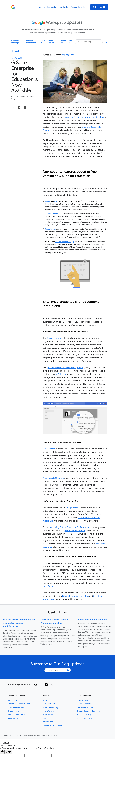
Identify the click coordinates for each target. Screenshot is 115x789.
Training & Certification (52, 725)
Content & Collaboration (31, 42)
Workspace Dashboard (18, 715)
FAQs (45, 718)
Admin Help (13, 700)
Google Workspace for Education (23, 96)
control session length (64, 242)
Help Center (64, 7)
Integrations (48, 722)
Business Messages (85, 715)
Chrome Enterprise (85, 707)
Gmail (47, 201)
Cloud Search (49, 449)
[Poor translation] (8, 752)
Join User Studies (84, 718)
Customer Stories (50, 704)
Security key (50, 229)
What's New (13, 718)
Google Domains (84, 704)
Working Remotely (50, 707)
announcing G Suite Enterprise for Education (69, 527)
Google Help (13, 711)
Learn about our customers (92, 619)
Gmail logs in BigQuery (53, 478)
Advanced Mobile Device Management (65, 367)
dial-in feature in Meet (75, 530)
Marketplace (48, 715)
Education (63, 42)
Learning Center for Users (19, 704)
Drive (56, 201)
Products (41, 7)
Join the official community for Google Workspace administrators (19, 623)
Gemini (43, 42)
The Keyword (68, 55)
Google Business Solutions (88, 711)
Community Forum (16, 707)
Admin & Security (52, 42)
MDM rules (61, 374)
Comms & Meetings (16, 42)
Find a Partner (48, 711)
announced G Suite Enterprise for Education (83, 117)
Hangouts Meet (73, 508)
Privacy (50, 735)
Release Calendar (78, 7)
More (70, 42)
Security (46, 700)
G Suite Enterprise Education (75, 596)
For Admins (52, 7)
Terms (55, 735)
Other (13, 99)
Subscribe (99, 7)
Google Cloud (83, 700)
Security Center (54, 338)
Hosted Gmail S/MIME (54, 214)
